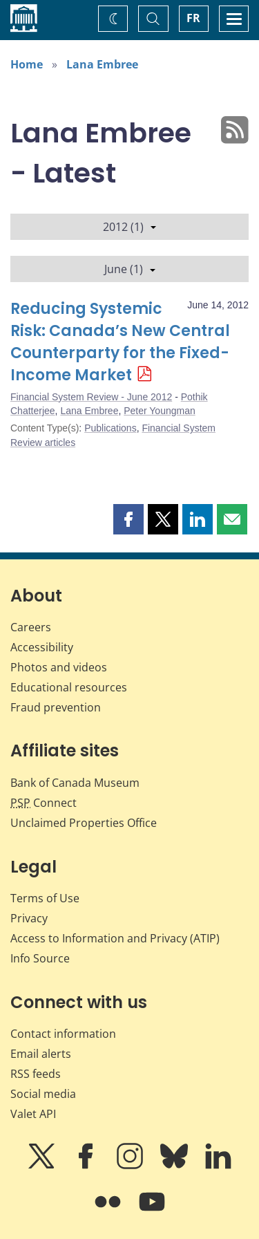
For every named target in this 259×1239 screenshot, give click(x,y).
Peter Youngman (159, 410)
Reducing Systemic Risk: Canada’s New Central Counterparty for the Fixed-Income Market (120, 342)
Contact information (63, 1033)
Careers (30, 627)
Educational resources (68, 687)
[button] (128, 519)
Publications (110, 428)
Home (26, 64)
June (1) (129, 269)
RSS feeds (35, 1073)
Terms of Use (44, 898)
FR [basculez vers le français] (193, 18)
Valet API (33, 1113)
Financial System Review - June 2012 (91, 396)
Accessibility (41, 647)
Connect (43, 802)
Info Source (40, 958)
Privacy (29, 918)
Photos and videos (58, 667)
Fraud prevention (55, 707)
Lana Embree (102, 64)
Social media (43, 1093)
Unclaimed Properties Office (83, 822)
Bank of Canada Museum (75, 782)
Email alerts (40, 1053)
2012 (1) (129, 226)
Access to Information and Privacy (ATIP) (115, 938)
